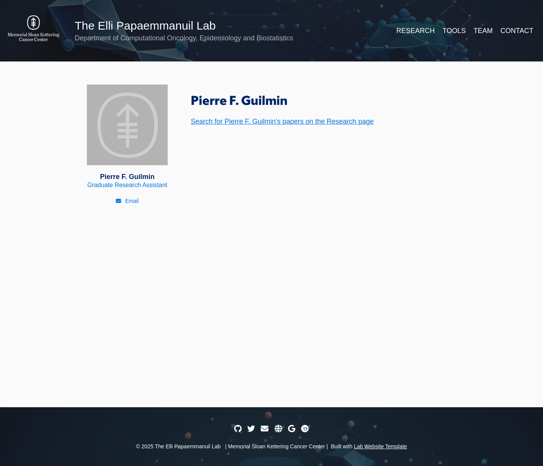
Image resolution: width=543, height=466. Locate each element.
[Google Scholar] (291, 429)
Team (483, 31)
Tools (454, 31)
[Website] (278, 429)
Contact (516, 31)
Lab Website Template (380, 446)
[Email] (127, 201)
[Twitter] (251, 429)
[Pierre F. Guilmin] (127, 137)
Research (415, 31)
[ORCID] (305, 429)
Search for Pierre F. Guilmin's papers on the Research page (282, 121)
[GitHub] (238, 429)
